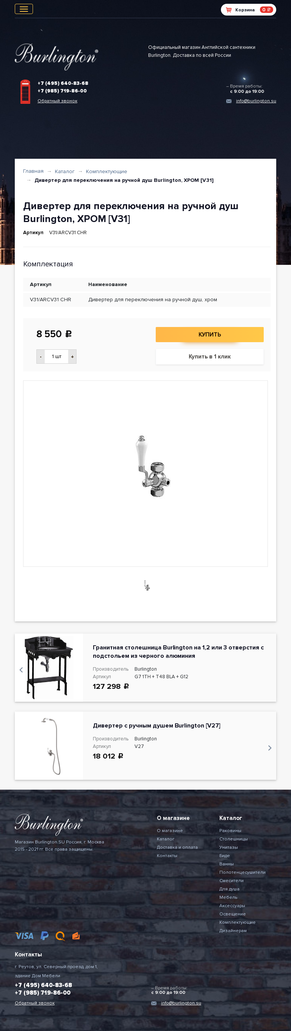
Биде (224, 856)
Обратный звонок (57, 101)
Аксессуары (232, 906)
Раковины (230, 831)
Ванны (226, 864)
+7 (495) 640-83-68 (63, 83)
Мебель (228, 897)
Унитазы (228, 847)
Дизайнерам (233, 931)
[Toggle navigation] (24, 9)
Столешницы (233, 839)
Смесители (231, 881)
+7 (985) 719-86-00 (62, 91)
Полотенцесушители (242, 872)
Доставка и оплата (177, 847)
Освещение (232, 914)
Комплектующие (106, 171)
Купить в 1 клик (210, 356)
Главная (33, 171)
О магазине (170, 831)
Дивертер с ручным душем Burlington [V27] (157, 725)
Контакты (167, 856)
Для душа (229, 889)
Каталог (65, 171)
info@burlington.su (256, 101)
